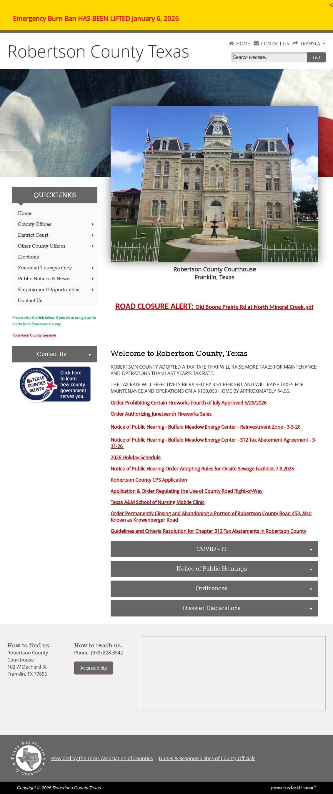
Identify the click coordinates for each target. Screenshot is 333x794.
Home (24, 213)
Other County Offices (56, 246)
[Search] (270, 57)
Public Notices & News (56, 279)
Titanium (300, 787)
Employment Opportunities (56, 290)
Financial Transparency (56, 268)
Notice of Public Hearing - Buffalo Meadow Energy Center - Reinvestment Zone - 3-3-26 (205, 427)
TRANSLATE (312, 43)
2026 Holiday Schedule (136, 457)
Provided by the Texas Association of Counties (102, 758)
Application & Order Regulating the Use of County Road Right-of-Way (186, 491)
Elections (28, 257)
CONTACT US (275, 43)
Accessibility (93, 668)
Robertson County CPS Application (149, 480)
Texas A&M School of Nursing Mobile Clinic (157, 502)
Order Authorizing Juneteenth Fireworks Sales (161, 414)
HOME (243, 43)
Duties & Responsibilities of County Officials (207, 758)
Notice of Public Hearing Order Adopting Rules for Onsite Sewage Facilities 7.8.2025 (202, 468)
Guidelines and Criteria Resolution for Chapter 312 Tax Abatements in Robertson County (208, 531)
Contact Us (30, 301)
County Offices (56, 224)
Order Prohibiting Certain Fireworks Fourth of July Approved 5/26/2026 (189, 403)
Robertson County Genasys (34, 335)
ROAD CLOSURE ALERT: (215, 306)
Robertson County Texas (98, 51)
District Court (56, 235)
